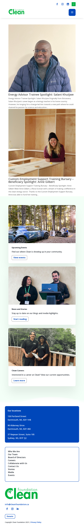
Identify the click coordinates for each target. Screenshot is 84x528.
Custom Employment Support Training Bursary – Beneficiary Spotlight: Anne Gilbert (41, 180)
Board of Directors (17, 457)
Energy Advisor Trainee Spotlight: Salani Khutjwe (41, 94)
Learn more (19, 380)
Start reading (20, 319)
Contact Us (13, 466)
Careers (11, 460)
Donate (10, 516)
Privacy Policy (36, 522)
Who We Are (14, 451)
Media (11, 472)
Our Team (13, 454)
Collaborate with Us (17, 463)
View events (19, 257)
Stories (11, 469)
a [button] (72, 12)
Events (11, 475)
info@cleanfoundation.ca (17, 504)
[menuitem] (57, 4)
